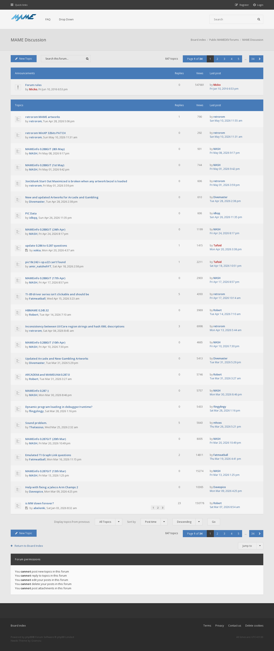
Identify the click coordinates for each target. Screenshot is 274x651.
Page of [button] (194, 59)
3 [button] (224, 59)
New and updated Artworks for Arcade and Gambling (61, 197)
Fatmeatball (37, 298)
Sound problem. (36, 423)
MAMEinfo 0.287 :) (37, 391)
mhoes (217, 423)
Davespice (36, 491)
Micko (33, 89)
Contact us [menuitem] (234, 625)
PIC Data (31, 213)
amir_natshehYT (40, 266)
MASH (33, 153)
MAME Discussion (28, 40)
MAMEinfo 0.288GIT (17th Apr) (45, 278)
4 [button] (231, 59)
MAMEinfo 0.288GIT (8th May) (45, 149)
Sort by (147, 521)
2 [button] (217, 59)
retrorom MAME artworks (42, 117)
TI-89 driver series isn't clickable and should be (57, 294)
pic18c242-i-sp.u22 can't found (45, 262)
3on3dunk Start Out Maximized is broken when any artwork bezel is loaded (76, 181)
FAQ (48, 19)
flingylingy (36, 411)
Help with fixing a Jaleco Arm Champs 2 (51, 487)
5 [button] (238, 59)
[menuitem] (258, 4)
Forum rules (33, 85)
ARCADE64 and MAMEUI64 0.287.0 (47, 375)
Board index (18, 625)
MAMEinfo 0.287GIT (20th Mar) (45, 439)
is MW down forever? (39, 503)
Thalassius (36, 427)
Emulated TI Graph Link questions (48, 455)
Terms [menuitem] (207, 625)
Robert (33, 314)
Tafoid (217, 245)
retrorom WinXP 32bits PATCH (45, 133)
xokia (37, 250)
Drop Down (66, 19)
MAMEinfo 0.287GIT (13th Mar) (45, 471)
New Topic (23, 58)
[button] (259, 58)
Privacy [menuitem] (219, 625)
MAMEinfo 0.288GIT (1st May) (44, 165)
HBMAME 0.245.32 (37, 310)
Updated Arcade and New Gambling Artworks (56, 358)
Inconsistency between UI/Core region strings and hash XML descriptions (74, 326)
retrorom (35, 121)
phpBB (29, 637)
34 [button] (252, 59)
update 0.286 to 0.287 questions (46, 245)
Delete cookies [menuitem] (254, 625)
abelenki (39, 508)
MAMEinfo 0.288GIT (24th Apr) (45, 229)
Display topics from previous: (88, 521)
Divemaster (37, 201)
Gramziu (36, 640)
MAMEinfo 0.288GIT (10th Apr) (45, 342)
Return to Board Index (29, 546)
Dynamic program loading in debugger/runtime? (58, 407)
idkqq (33, 218)
